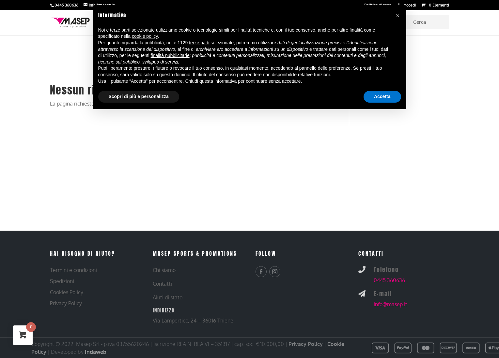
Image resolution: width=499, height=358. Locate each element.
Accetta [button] (382, 96)
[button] (398, 15)
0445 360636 (389, 280)
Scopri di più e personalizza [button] (139, 96)
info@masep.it (390, 304)
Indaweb (95, 352)
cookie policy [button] (145, 36)
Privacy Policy (305, 344)
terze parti (199, 42)
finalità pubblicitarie (170, 55)
